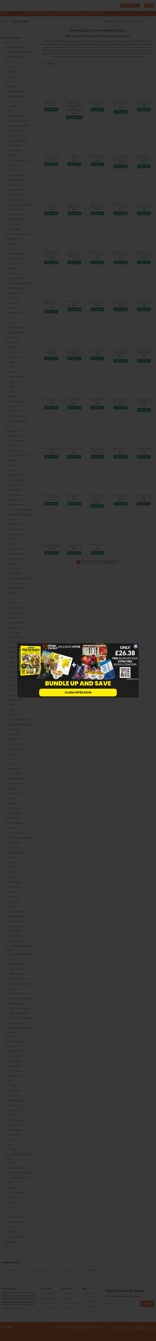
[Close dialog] (136, 646)
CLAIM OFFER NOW (78, 692)
